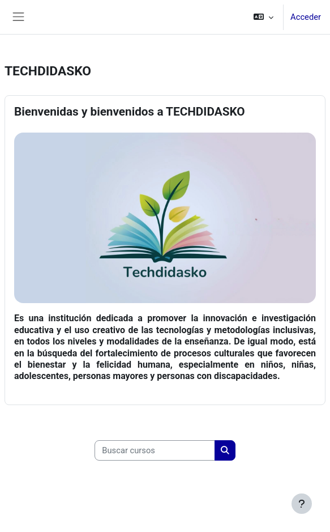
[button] (263, 17)
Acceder (305, 17)
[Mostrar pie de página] (302, 503)
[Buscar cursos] (155, 450)
